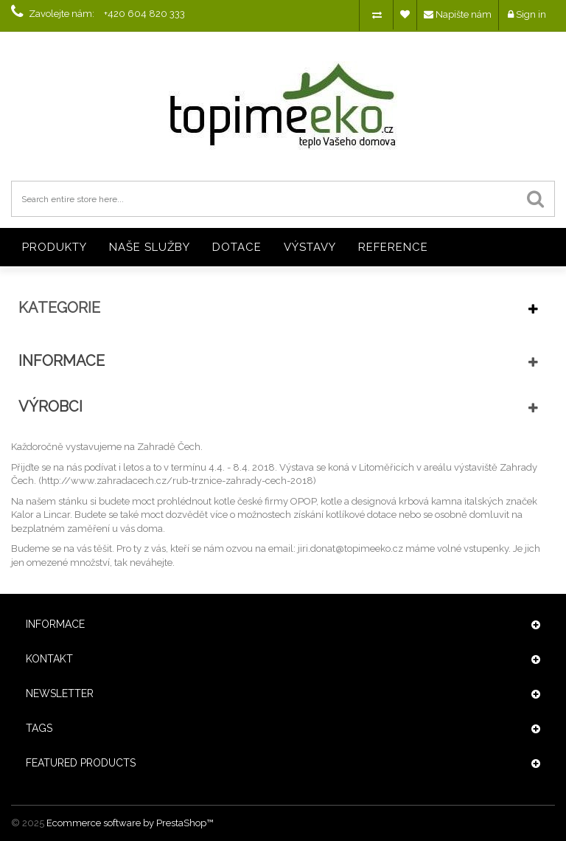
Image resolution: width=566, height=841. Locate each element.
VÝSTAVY (310, 247)
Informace (61, 361)
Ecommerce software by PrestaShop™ (129, 822)
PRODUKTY (54, 247)
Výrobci (50, 406)
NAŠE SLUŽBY (149, 247)
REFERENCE (393, 247)
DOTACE (237, 247)
